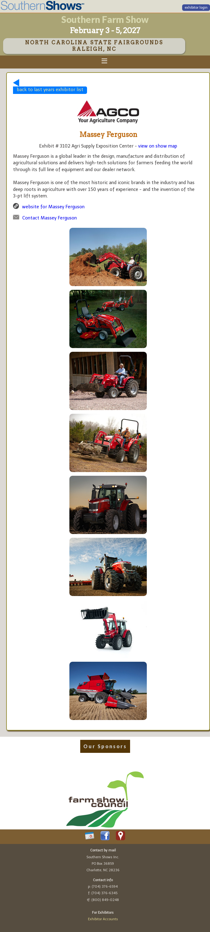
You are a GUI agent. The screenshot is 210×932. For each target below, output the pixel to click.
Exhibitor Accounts (103, 919)
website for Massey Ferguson (53, 207)
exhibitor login (196, 8)
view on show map (157, 146)
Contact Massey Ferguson (49, 218)
